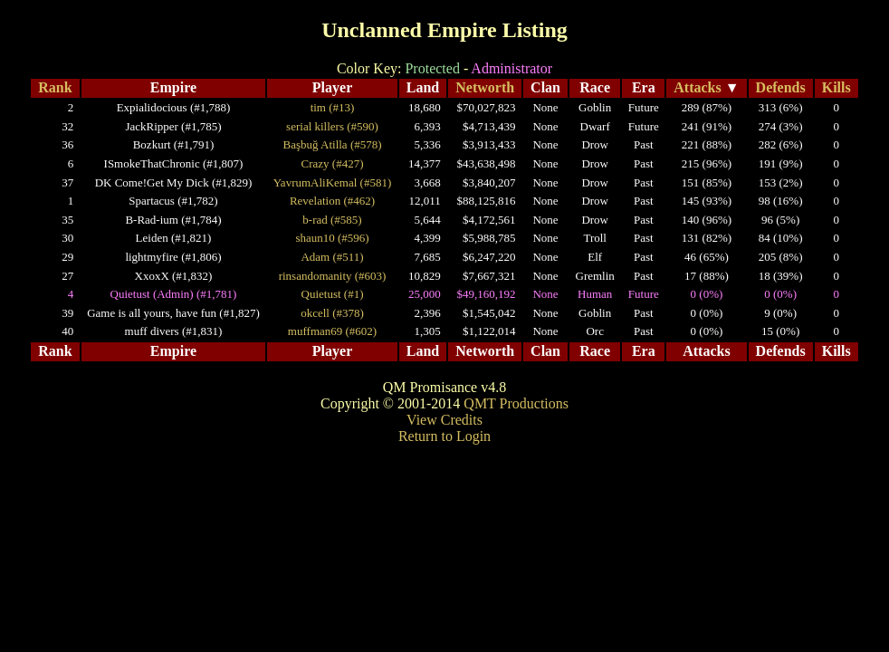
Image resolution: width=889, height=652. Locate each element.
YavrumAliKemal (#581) (332, 182)
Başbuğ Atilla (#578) (332, 144)
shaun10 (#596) (331, 237)
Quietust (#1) (332, 294)
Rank (55, 87)
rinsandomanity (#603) (333, 276)
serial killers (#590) (332, 126)
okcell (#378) (332, 313)
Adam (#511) (332, 257)
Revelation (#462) (332, 200)
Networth (484, 87)
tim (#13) (333, 107)
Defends (781, 87)
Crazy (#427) (332, 163)
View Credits (444, 419)
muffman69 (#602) (332, 331)
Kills (836, 87)
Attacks (697, 87)
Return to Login (444, 436)
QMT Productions (516, 403)
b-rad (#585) (331, 219)
